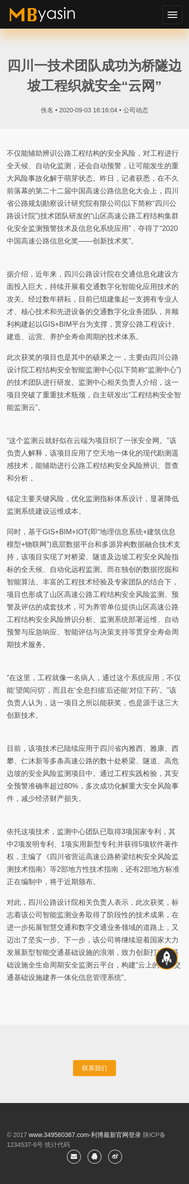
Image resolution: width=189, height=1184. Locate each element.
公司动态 (135, 110)
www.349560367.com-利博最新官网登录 (85, 1134)
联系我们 (94, 1068)
